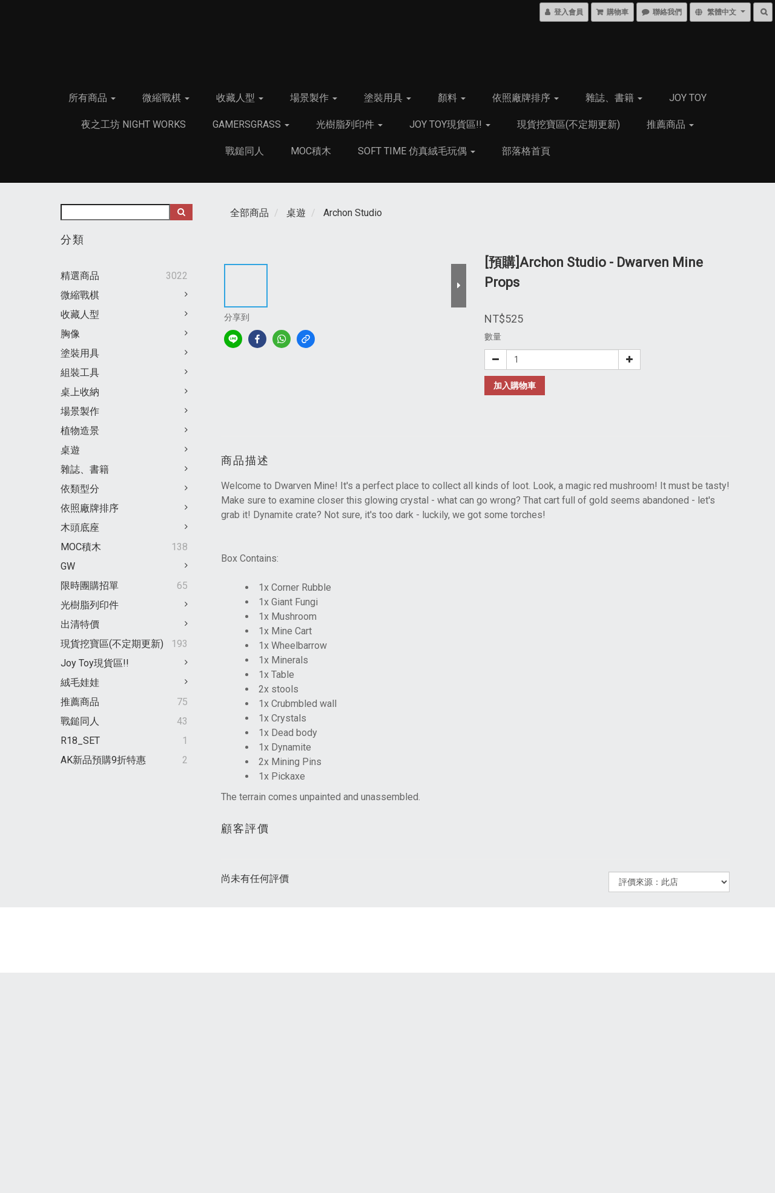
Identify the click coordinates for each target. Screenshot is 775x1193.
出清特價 (80, 624)
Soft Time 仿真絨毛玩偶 (416, 151)
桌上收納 (80, 392)
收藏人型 (239, 98)
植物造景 (80, 430)
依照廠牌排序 (525, 98)
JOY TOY (688, 98)
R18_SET (80, 740)
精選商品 (80, 275)
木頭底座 (80, 527)
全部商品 (249, 213)
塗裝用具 (387, 98)
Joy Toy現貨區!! (449, 124)
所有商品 (92, 98)
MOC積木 (311, 151)
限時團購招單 (90, 585)
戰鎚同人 (244, 151)
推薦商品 (670, 124)
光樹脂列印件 (349, 124)
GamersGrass (251, 124)
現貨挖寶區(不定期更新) (568, 124)
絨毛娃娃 (80, 682)
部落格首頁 (526, 151)
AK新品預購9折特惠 (103, 760)
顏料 (452, 98)
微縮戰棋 (166, 98)
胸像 (70, 334)
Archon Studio (352, 213)
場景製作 (313, 98)
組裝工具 (80, 372)
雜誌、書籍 (613, 98)
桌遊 (70, 450)
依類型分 (80, 489)
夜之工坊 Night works (133, 124)
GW (68, 566)
